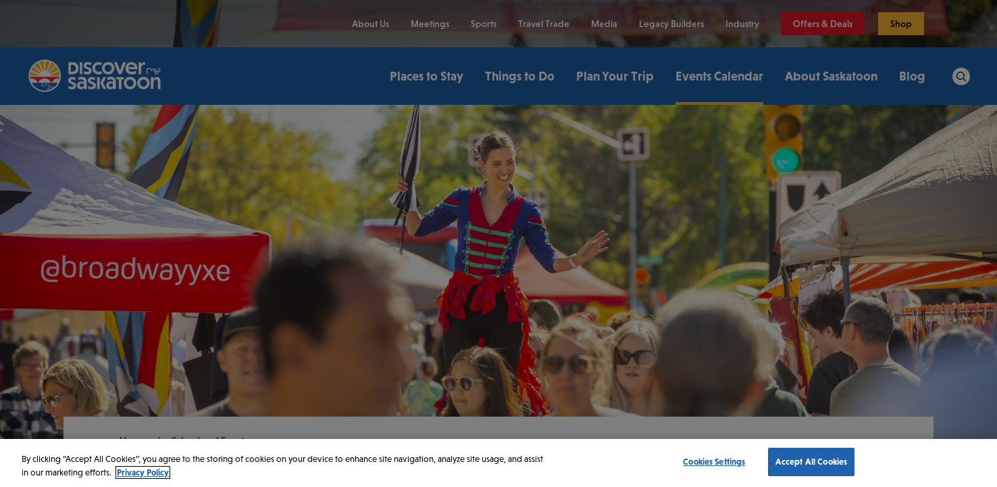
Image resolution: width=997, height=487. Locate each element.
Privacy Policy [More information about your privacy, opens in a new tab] (143, 472)
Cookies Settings (714, 462)
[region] (498, 463)
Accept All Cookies (811, 462)
